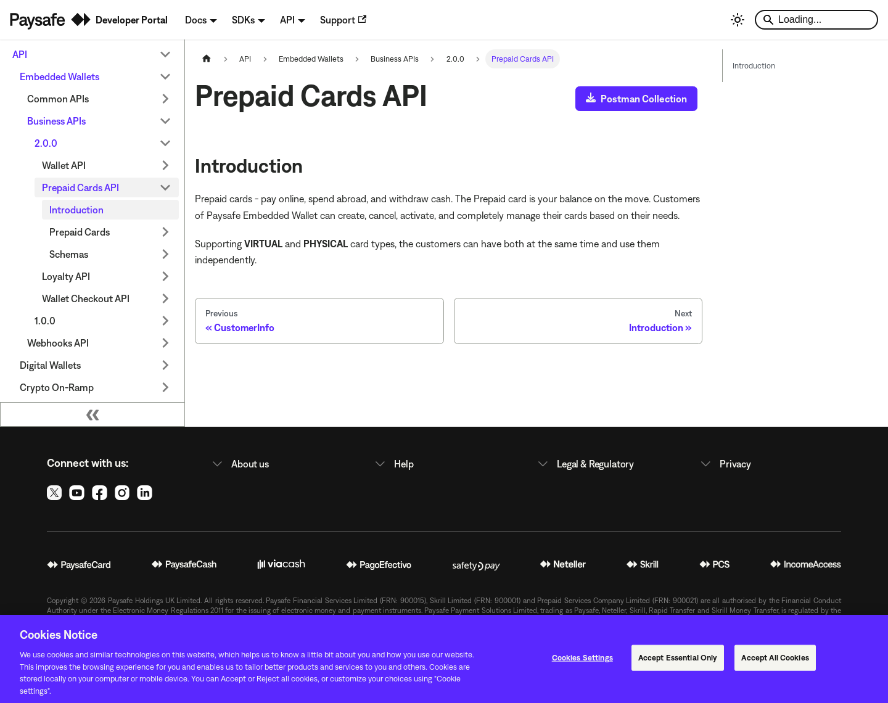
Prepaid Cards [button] (79, 231)
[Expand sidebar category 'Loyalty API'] (165, 276)
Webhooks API (58, 342)
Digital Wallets (50, 365)
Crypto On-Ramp (57, 387)
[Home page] (206, 58)
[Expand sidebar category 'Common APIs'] (165, 99)
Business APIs (56, 120)
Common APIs (58, 98)
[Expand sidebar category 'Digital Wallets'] (165, 365)
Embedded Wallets (59, 76)
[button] (281, 463)
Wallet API (64, 165)
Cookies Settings (582, 662)
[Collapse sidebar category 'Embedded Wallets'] (165, 76)
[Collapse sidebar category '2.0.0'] (165, 143)
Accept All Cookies (774, 662)
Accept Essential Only (678, 662)
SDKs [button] (243, 19)
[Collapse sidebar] (92, 414)
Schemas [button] (68, 254)
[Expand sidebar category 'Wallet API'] (165, 165)
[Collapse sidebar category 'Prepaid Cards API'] (165, 187)
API (19, 54)
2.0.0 (46, 143)
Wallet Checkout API (86, 298)
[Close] (868, 662)
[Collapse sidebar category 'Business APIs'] (165, 121)
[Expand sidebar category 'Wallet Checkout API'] (165, 298)
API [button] (287, 19)
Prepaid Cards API (80, 187)
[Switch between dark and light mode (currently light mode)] (737, 20)
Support (343, 19)
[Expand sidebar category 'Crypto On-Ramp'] (165, 387)
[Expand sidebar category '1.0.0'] (165, 321)
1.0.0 (45, 320)
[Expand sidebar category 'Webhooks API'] (165, 343)
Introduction (76, 209)
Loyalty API (66, 276)
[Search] (816, 20)
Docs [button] (196, 19)
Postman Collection (636, 98)
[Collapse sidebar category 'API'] (165, 54)
